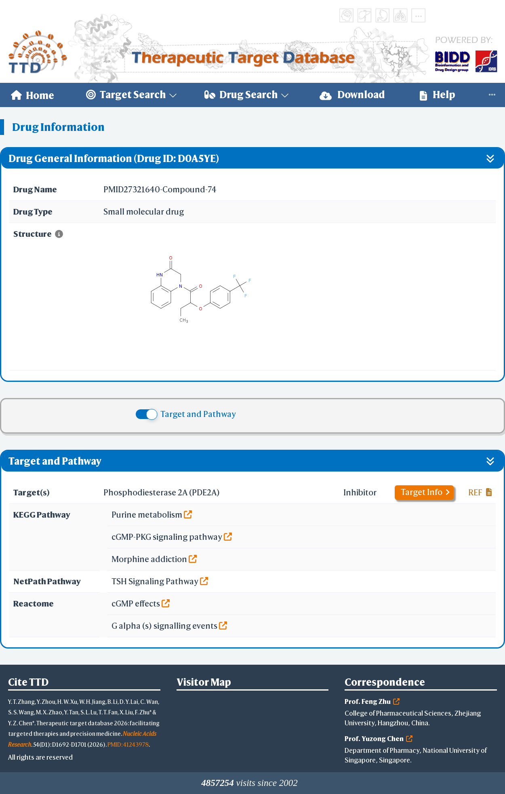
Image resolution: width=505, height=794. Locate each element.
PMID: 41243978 (128, 744)
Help (437, 95)
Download (352, 95)
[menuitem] (32, 95)
